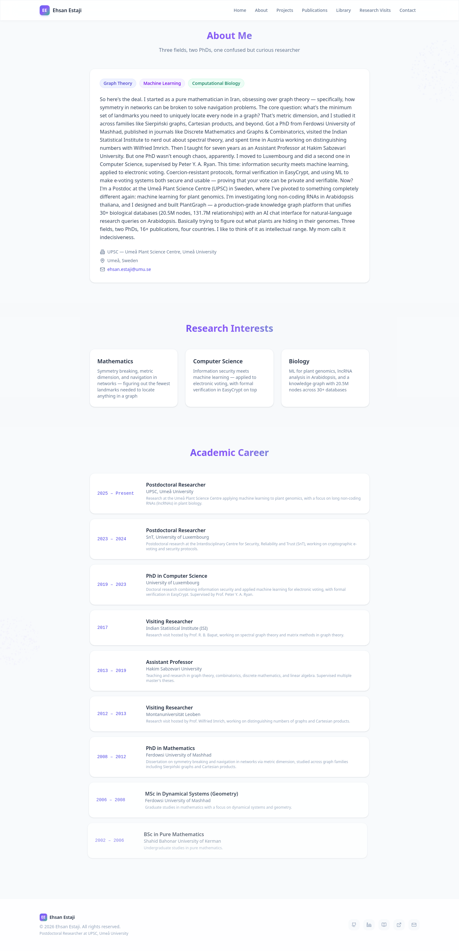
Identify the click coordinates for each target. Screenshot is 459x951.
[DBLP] (399, 924)
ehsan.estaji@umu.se (129, 271)
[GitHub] (354, 924)
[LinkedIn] (369, 924)
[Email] (414, 924)
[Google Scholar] (384, 924)
